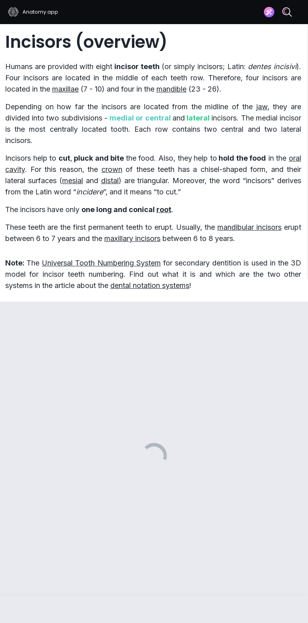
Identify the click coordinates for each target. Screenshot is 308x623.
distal (110, 180)
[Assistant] (269, 12)
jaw (261, 106)
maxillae (65, 89)
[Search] (287, 12)
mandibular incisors (249, 227)
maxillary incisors (132, 238)
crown (111, 169)
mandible (171, 89)
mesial (72, 180)
